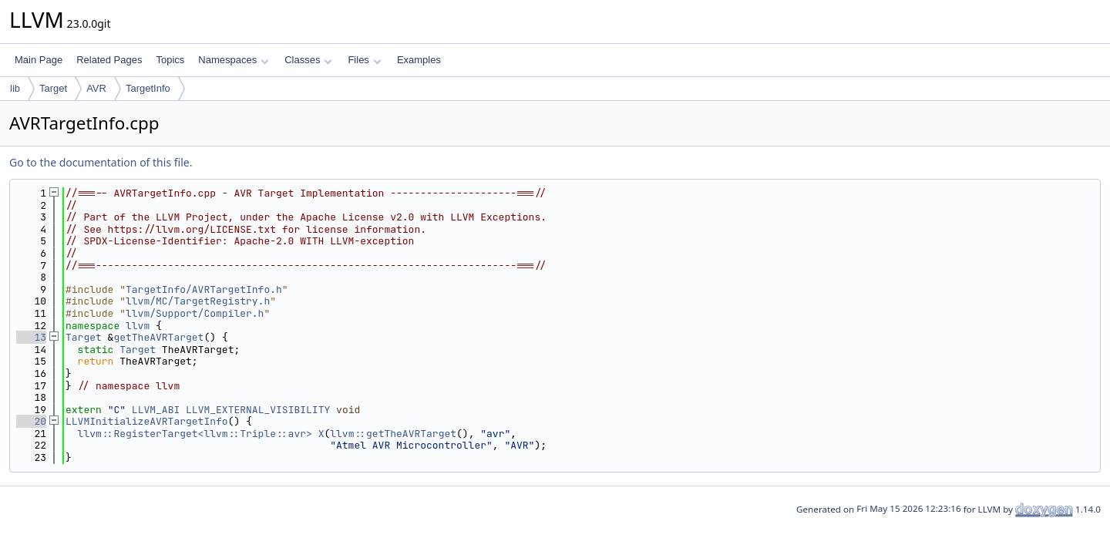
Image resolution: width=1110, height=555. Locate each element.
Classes (308, 60)
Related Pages (109, 60)
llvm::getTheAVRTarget (393, 433)
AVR (96, 88)
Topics (170, 60)
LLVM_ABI (156, 409)
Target (53, 88)
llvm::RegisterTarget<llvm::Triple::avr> (195, 433)
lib (15, 88)
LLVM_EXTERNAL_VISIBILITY (258, 409)
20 (31, 421)
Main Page (38, 60)
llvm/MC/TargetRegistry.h (198, 301)
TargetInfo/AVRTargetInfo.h (204, 289)
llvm (138, 325)
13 (31, 337)
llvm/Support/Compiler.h (195, 313)
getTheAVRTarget (158, 337)
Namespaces (233, 60)
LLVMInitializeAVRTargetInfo (147, 421)
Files (364, 60)
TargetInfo (148, 88)
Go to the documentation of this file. (100, 162)
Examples (419, 60)
